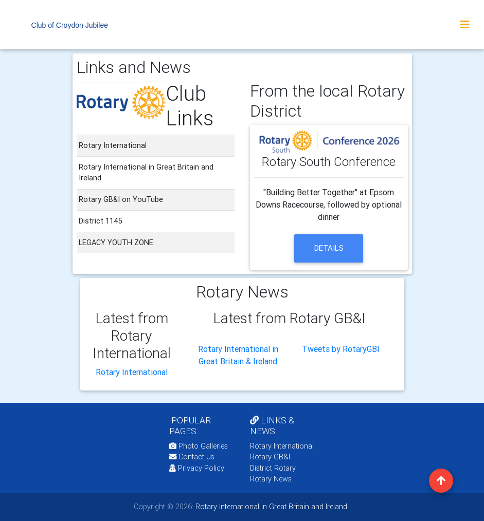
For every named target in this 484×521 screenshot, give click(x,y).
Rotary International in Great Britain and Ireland (270, 506)
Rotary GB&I (270, 456)
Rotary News (271, 478)
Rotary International (132, 372)
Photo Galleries (198, 446)
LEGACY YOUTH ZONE (116, 242)
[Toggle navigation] (465, 24)
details (329, 248)
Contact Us (191, 456)
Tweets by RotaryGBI (341, 349)
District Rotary (273, 468)
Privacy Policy (196, 468)
